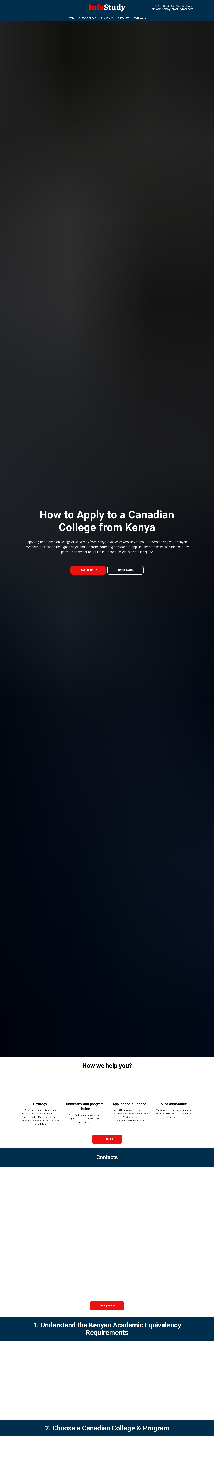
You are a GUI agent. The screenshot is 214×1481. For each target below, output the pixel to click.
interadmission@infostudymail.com (172, 9)
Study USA (107, 18)
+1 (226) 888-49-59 (162, 5)
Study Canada (87, 18)
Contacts (140, 18)
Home (71, 18)
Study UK (123, 18)
